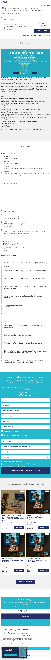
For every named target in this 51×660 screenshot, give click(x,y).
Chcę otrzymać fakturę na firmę (17, 435)
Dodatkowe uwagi (11, 431)
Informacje (33, 35)
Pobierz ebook (10, 655)
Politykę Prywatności (22, 622)
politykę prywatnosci (17, 461)
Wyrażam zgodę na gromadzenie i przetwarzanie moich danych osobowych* (21, 464)
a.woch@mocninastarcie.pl (8, 255)
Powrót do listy (45, 5)
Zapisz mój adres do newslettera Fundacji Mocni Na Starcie (14, 466)
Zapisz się (25, 616)
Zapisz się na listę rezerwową (42, 31)
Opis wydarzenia (25, 35)
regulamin (9, 461)
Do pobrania (47, 35)
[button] (49, 635)
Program (40, 35)
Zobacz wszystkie (25, 581)
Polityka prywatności (25, 658)
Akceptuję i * (12, 461)
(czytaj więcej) (36, 464)
